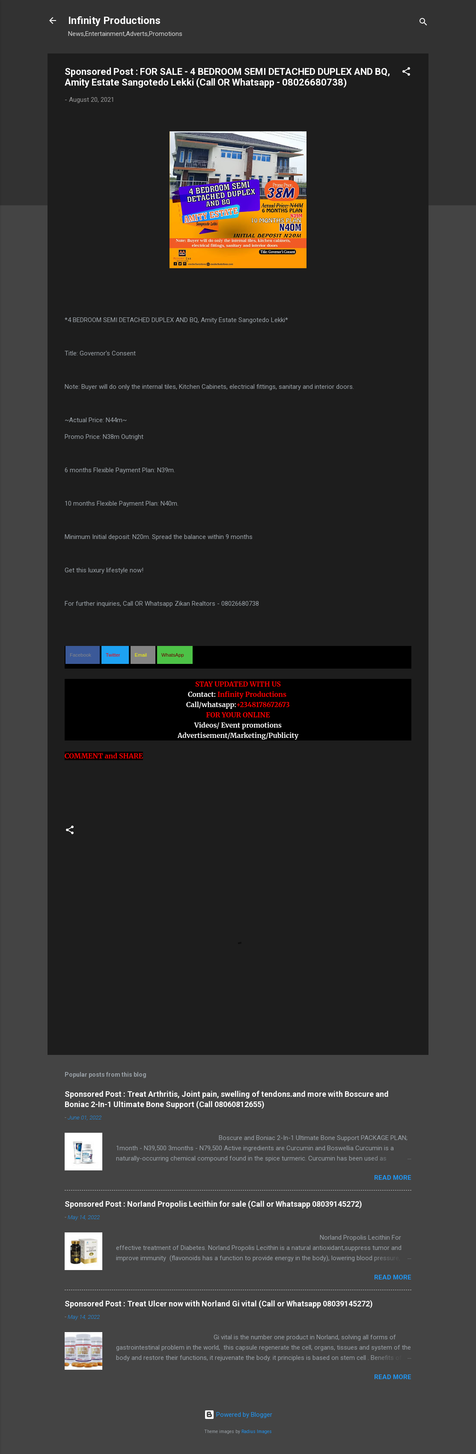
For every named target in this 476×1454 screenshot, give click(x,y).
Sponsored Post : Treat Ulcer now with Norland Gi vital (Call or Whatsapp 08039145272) (219, 1303)
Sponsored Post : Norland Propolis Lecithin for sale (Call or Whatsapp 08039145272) (213, 1203)
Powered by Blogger (238, 1414)
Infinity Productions (114, 21)
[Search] (423, 23)
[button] (406, 73)
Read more (392, 1178)
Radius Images (256, 1431)
